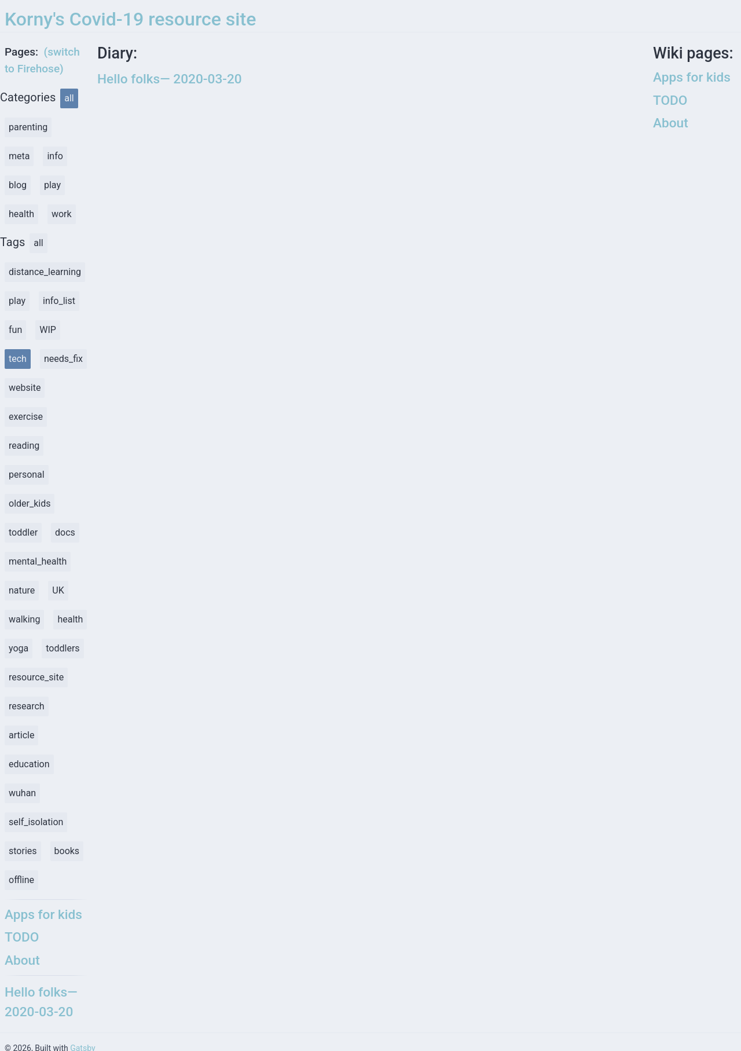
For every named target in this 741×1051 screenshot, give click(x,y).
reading (24, 445)
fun (15, 329)
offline (21, 879)
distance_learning (45, 271)
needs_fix (63, 358)
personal (27, 474)
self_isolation (36, 821)
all (69, 98)
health (21, 213)
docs (65, 532)
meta (19, 156)
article (21, 735)
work (62, 213)
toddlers (62, 648)
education (29, 764)
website (25, 387)
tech (18, 358)
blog (18, 185)
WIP (47, 329)
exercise (26, 416)
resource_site (36, 677)
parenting (28, 127)
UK (58, 590)
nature (22, 590)
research (27, 706)
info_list (59, 300)
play (52, 185)
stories (23, 850)
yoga (18, 648)
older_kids (29, 503)
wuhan (22, 793)
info (55, 156)
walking (24, 619)
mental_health (38, 561)
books (67, 850)
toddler (23, 532)
